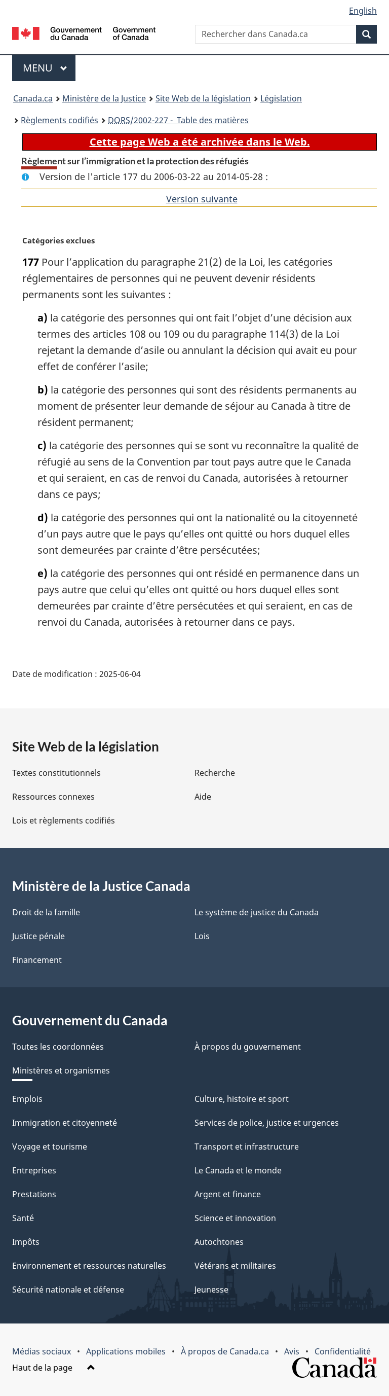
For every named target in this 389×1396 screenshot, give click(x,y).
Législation (281, 98)
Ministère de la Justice (104, 98)
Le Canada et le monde (238, 1170)
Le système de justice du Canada (256, 912)
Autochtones (219, 1241)
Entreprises (34, 1170)
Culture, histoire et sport (241, 1098)
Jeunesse (211, 1289)
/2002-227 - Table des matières (178, 120)
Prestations (34, 1194)
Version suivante (202, 199)
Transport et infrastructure (246, 1146)
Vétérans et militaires (235, 1265)
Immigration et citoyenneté (64, 1122)
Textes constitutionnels (56, 772)
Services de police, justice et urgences (266, 1122)
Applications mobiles (126, 1351)
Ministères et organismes (61, 1070)
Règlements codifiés (59, 120)
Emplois (27, 1098)
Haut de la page (53, 1367)
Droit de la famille (46, 912)
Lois (202, 936)
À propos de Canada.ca (225, 1351)
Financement (37, 959)
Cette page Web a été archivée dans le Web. (200, 142)
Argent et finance (227, 1194)
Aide (202, 796)
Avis (291, 1351)
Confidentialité (343, 1351)
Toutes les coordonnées (58, 1046)
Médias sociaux (41, 1351)
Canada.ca (33, 98)
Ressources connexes (53, 796)
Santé (23, 1218)
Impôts (26, 1241)
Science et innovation (235, 1218)
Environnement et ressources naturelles (89, 1265)
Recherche (214, 772)
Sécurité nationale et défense (68, 1289)
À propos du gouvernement (247, 1046)
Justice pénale (38, 936)
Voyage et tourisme (49, 1146)
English (363, 10)
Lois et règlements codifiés (63, 820)
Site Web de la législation (203, 98)
